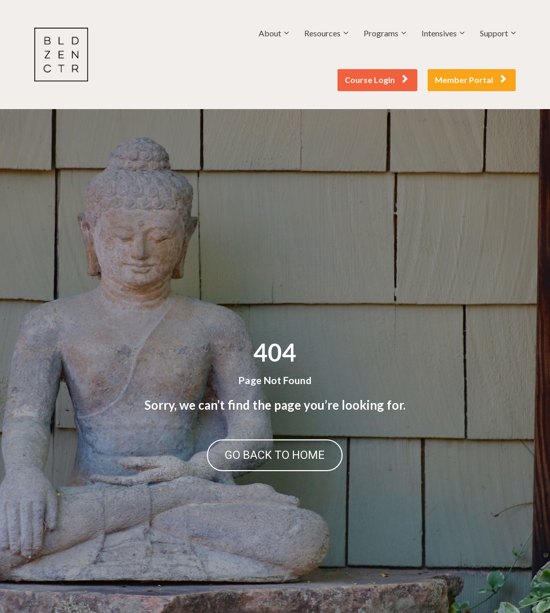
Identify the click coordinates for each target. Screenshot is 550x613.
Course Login (376, 79)
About (270, 33)
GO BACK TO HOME (275, 455)
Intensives (439, 33)
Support (494, 33)
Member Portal (470, 79)
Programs (381, 33)
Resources (322, 33)
